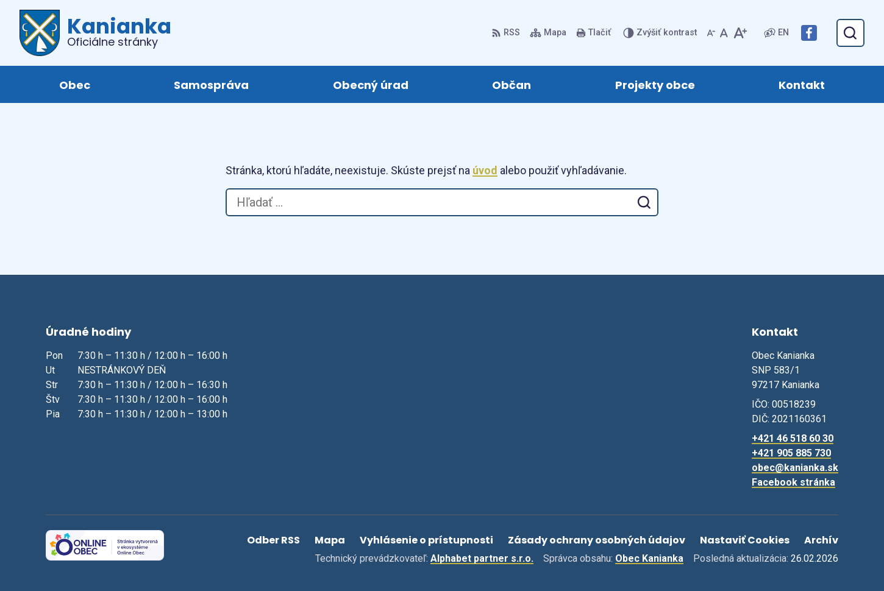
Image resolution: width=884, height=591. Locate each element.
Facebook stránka (793, 482)
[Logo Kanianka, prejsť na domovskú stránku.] (95, 33)
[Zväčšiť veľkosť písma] (739, 33)
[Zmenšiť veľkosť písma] (711, 33)
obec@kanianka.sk (795, 467)
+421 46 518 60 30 (792, 438)
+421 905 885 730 (791, 453)
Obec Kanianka (649, 558)
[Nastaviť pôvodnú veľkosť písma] (724, 33)
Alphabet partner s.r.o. (481, 558)
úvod (484, 170)
